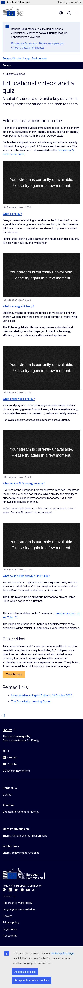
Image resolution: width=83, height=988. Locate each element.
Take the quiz (14, 674)
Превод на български (24, 43)
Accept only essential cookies (31, 980)
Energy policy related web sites (21, 852)
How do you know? (69, 2)
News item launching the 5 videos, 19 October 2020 (41, 695)
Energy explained (15, 73)
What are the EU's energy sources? (24, 483)
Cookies (7, 916)
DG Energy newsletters (16, 770)
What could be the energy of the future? (26, 576)
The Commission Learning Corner (31, 701)
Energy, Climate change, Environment (25, 58)
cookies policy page (62, 953)
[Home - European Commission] (13, 11)
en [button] (61, 13)
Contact (7, 794)
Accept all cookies (25, 971)
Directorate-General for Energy (21, 811)
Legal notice (10, 929)
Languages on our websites (19, 909)
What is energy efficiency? (18, 306)
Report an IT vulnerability (17, 902)
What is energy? (12, 213)
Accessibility (10, 935)
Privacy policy (11, 922)
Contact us (9, 896)
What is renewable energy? (19, 398)
